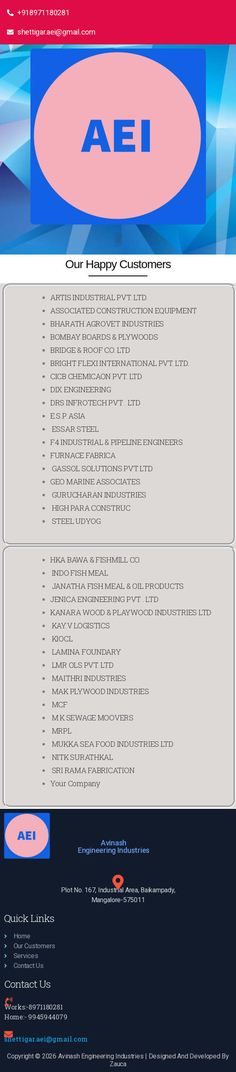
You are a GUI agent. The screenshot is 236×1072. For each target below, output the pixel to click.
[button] (118, 239)
